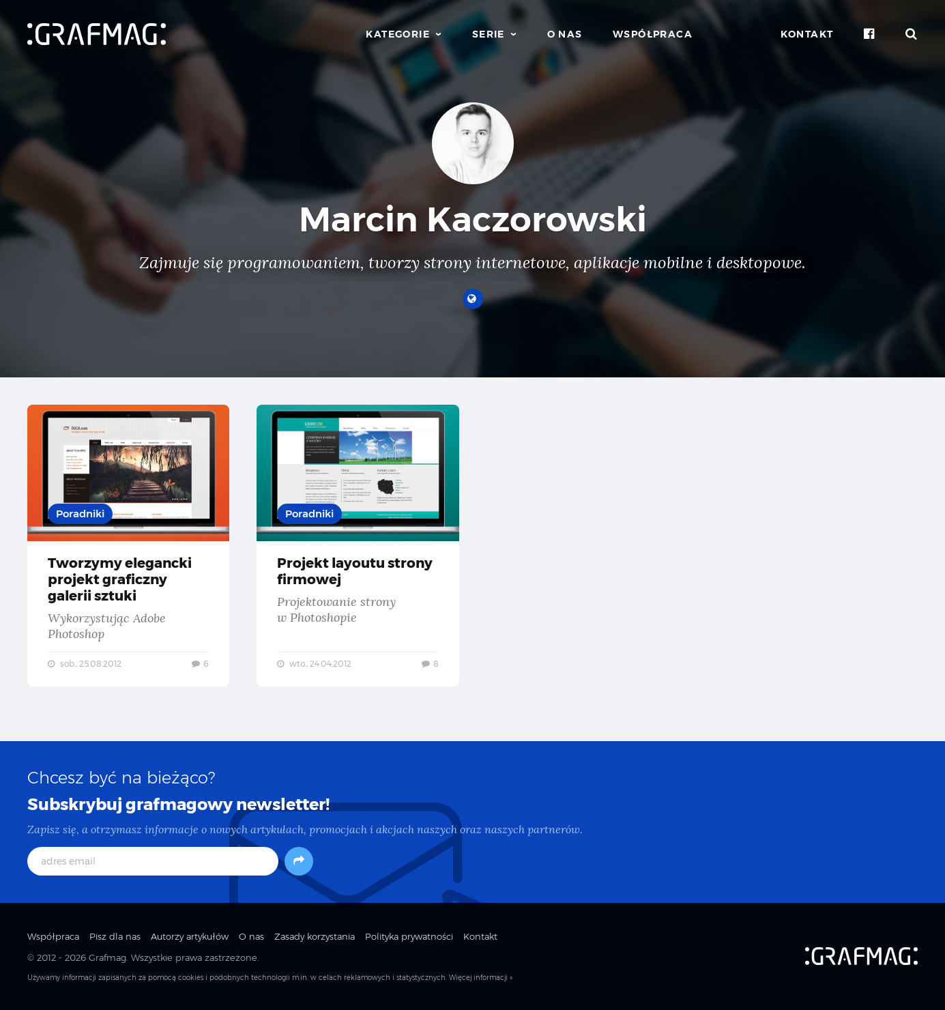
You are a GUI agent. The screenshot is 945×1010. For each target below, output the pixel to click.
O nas (565, 34)
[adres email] (152, 861)
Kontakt (807, 34)
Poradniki (80, 513)
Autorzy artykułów (190, 936)
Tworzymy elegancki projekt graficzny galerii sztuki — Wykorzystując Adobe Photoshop (128, 546)
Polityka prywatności (409, 936)
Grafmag (107, 957)
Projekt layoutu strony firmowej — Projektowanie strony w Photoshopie (358, 546)
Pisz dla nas (115, 936)
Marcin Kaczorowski (473, 219)
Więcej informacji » (480, 977)
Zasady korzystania (314, 936)
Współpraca (653, 34)
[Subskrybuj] (299, 861)
